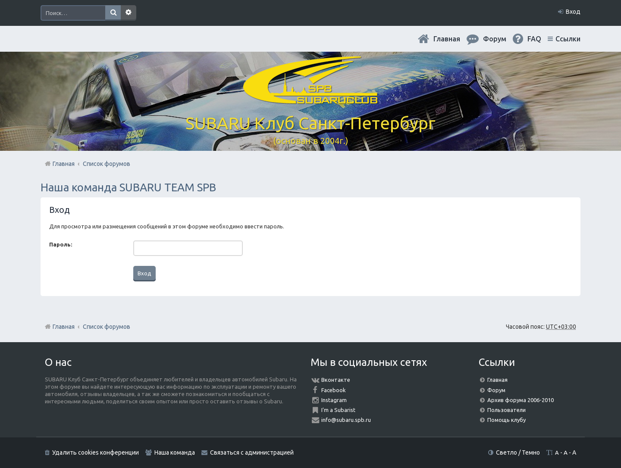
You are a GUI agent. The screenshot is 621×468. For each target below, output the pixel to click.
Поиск (113, 13)
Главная (446, 39)
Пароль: (60, 244)
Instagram (334, 400)
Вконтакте (335, 380)
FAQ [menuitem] (534, 39)
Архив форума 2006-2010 (520, 400)
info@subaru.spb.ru (346, 420)
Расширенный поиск (128, 13)
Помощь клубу (506, 420)
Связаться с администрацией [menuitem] (252, 452)
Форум (496, 390)
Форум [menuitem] (494, 39)
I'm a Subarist (338, 410)
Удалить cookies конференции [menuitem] (95, 452)
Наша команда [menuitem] (174, 452)
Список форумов (106, 326)
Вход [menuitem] (573, 11)
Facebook (333, 390)
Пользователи (506, 410)
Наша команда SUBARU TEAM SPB (128, 187)
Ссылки (567, 39)
